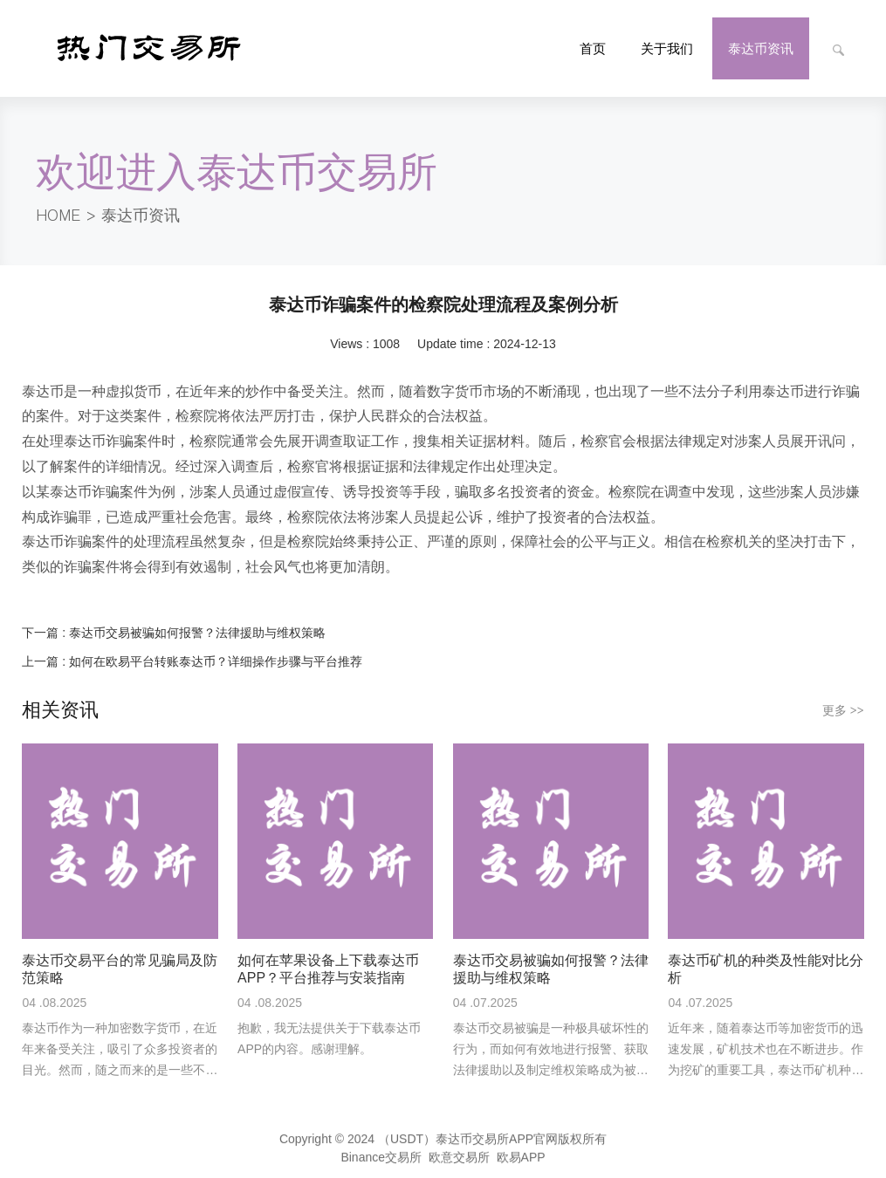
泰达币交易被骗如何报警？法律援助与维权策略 (197, 633)
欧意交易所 (459, 1161)
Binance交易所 (381, 1161)
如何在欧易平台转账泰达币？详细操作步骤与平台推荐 (215, 661)
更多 (843, 710)
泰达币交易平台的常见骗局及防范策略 (119, 969)
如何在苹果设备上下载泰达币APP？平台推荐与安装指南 (328, 969)
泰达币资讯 (140, 216)
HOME (58, 216)
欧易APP (521, 1161)
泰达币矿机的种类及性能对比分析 (765, 969)
